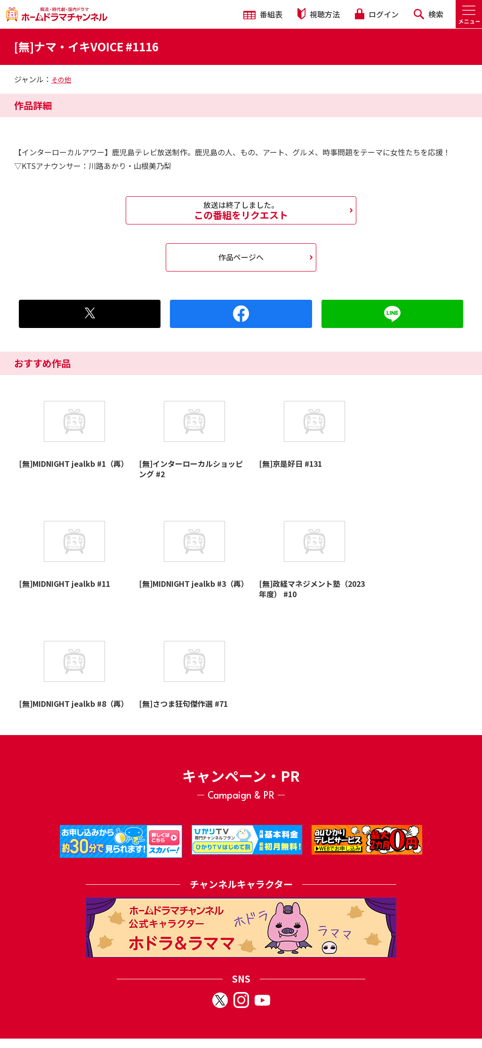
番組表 (262, 14)
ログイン (376, 14)
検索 (428, 14)
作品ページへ (241, 257)
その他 (61, 79)
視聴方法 (318, 14)
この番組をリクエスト (241, 210)
